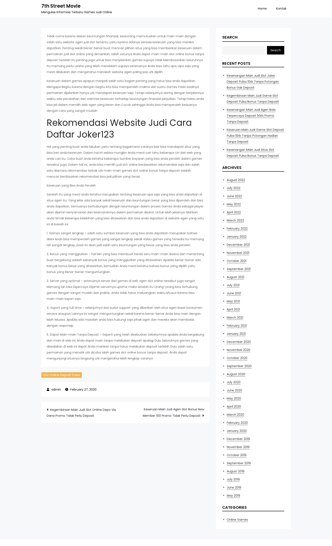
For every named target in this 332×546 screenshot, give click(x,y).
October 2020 (237, 358)
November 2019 (238, 447)
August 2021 (235, 277)
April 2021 (233, 309)
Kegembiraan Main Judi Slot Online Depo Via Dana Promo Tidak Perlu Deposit (81, 413)
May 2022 (234, 204)
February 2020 (237, 423)
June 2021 (234, 293)
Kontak (281, 8)
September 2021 (239, 269)
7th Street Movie (61, 6)
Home (262, 8)
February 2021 (237, 325)
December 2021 (238, 245)
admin (56, 389)
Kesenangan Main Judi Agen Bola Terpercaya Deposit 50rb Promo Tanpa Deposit (251, 116)
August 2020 (236, 374)
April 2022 (234, 212)
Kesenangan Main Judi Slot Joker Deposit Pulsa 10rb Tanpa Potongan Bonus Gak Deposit (253, 81)
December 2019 (238, 439)
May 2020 (234, 398)
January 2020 (237, 431)
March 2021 (235, 317)
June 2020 (234, 390)
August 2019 (235, 471)
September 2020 (239, 366)
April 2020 (234, 406)
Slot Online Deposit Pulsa (61, 375)
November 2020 (238, 350)
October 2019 (237, 455)
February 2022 (237, 228)
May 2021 (233, 301)
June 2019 (234, 487)
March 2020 (235, 414)
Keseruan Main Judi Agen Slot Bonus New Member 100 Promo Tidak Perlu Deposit (173, 412)
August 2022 (236, 180)
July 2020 (234, 382)
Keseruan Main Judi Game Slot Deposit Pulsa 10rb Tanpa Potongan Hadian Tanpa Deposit (255, 136)
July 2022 (233, 188)
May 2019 (233, 495)
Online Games (237, 519)
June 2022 (234, 196)
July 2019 (233, 479)
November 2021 (238, 253)
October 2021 (236, 261)
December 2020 (239, 342)
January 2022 (237, 236)
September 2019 (239, 463)
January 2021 (236, 334)
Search (230, 37)
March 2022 (235, 220)
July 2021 (233, 285)
